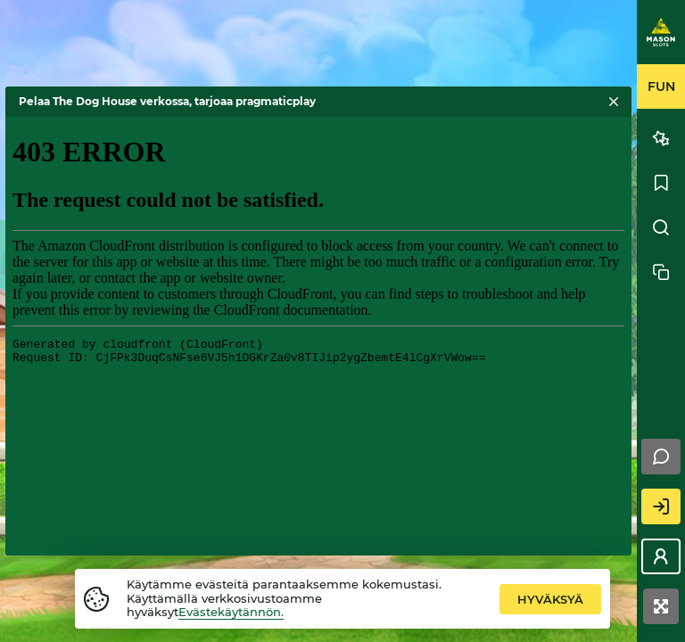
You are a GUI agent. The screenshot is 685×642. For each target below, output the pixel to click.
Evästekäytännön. (231, 612)
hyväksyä (550, 599)
